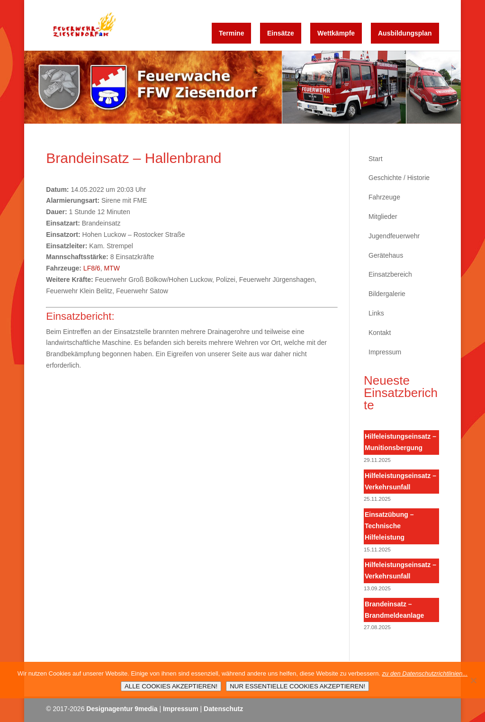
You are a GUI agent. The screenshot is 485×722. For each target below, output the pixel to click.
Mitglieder (382, 216)
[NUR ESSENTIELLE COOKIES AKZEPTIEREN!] (473, 680)
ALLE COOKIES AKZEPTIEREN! (171, 686)
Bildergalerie (386, 294)
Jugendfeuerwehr (394, 236)
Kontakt (379, 332)
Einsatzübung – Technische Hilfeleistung (389, 526)
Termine (231, 33)
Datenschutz (223, 709)
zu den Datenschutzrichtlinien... (425, 673)
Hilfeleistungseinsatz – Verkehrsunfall (400, 481)
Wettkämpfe (336, 33)
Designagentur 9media (121, 709)
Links (376, 313)
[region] (242, 87)
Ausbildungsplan (405, 33)
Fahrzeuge (384, 197)
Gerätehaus (385, 255)
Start (375, 158)
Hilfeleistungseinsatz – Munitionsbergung (400, 442)
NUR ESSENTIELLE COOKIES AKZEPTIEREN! (297, 686)
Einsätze (280, 33)
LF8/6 (91, 268)
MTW (111, 268)
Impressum (384, 352)
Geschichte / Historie (399, 177)
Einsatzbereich (390, 274)
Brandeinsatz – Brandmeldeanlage (394, 609)
